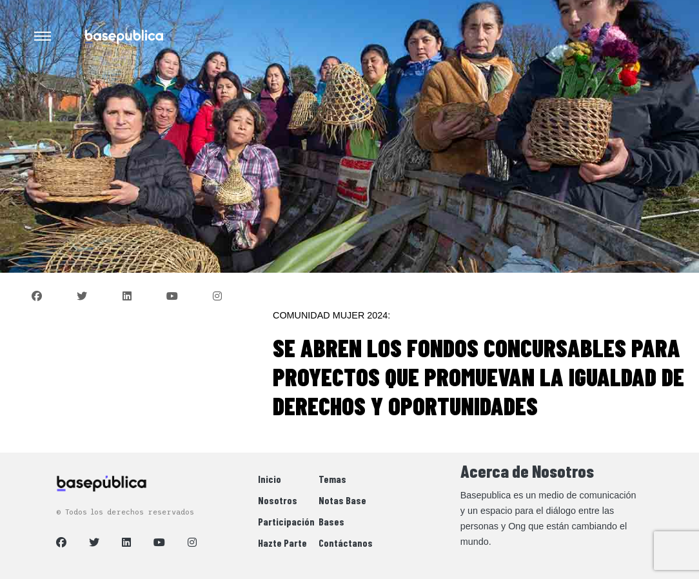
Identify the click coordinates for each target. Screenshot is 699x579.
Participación (286, 521)
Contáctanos (346, 542)
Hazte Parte (282, 542)
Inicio (269, 478)
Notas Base (342, 500)
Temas (332, 478)
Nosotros (277, 500)
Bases (331, 521)
